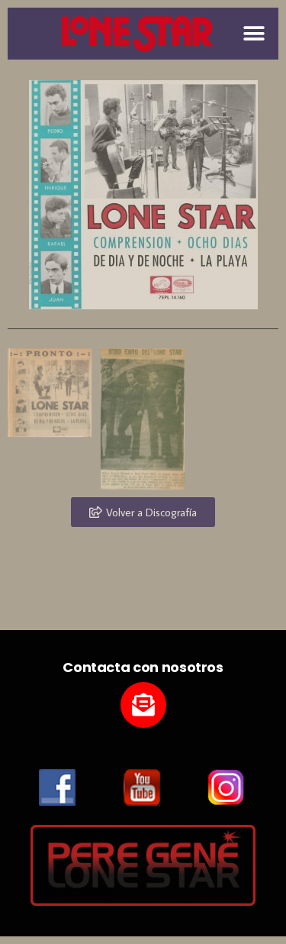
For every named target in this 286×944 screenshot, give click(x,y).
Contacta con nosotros (143, 667)
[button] (253, 33)
